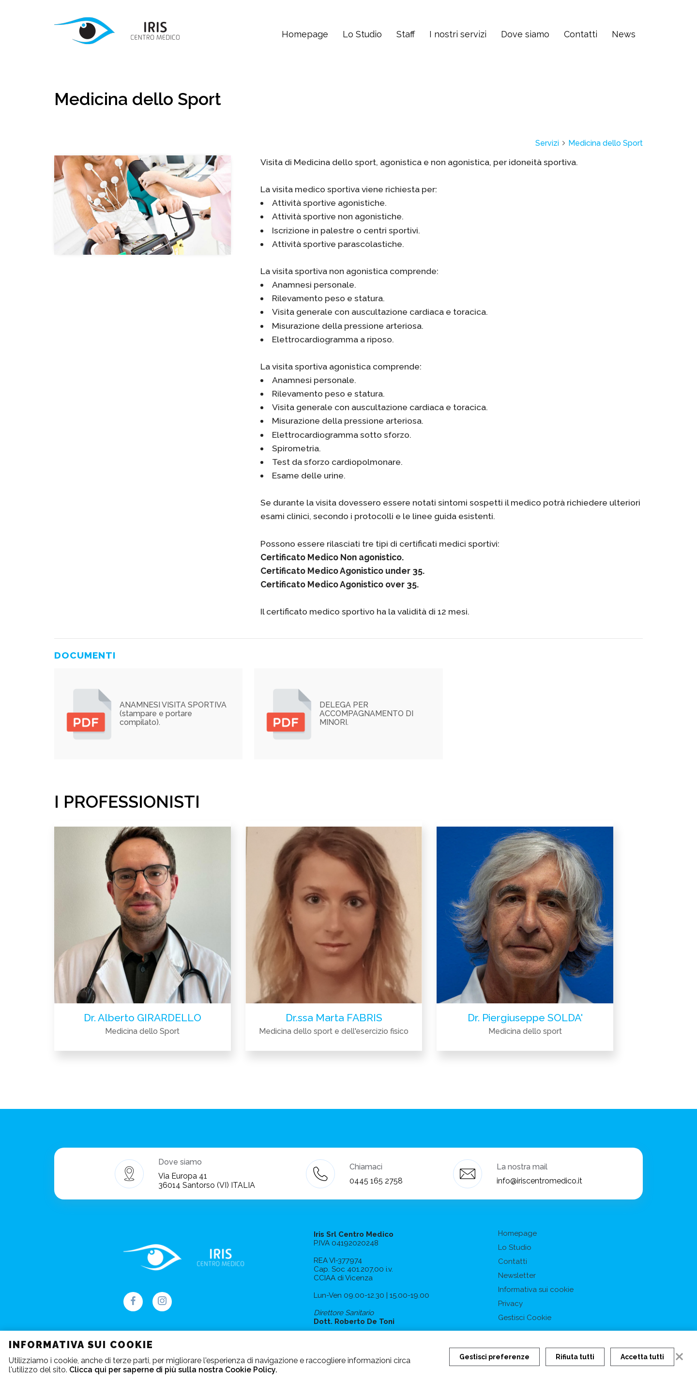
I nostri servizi (457, 34)
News (624, 34)
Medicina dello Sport (605, 143)
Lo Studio (362, 34)
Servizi (550, 143)
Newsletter (517, 1275)
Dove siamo (525, 34)
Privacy (510, 1303)
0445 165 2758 (376, 1180)
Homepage (305, 34)
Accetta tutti (642, 1357)
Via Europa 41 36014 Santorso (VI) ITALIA (206, 1180)
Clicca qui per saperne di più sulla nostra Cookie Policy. (173, 1369)
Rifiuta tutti (575, 1357)
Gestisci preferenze (494, 1357)
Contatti (580, 34)
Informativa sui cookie (536, 1289)
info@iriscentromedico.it (539, 1180)
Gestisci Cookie (524, 1317)
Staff (405, 34)
